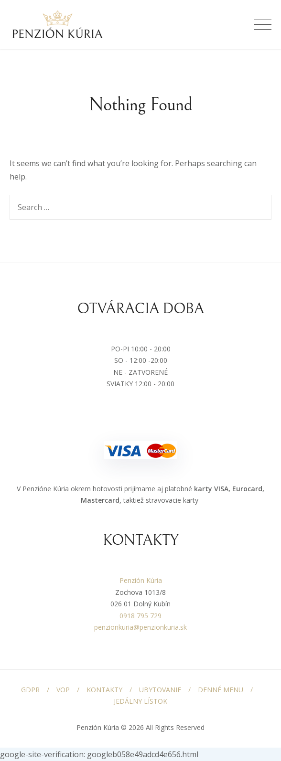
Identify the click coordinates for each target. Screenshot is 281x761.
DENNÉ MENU (220, 689)
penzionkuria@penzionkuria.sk (140, 627)
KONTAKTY (104, 689)
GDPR (30, 689)
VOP (63, 689)
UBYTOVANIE (160, 689)
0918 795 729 (140, 615)
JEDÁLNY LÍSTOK (140, 701)
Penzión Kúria (140, 580)
